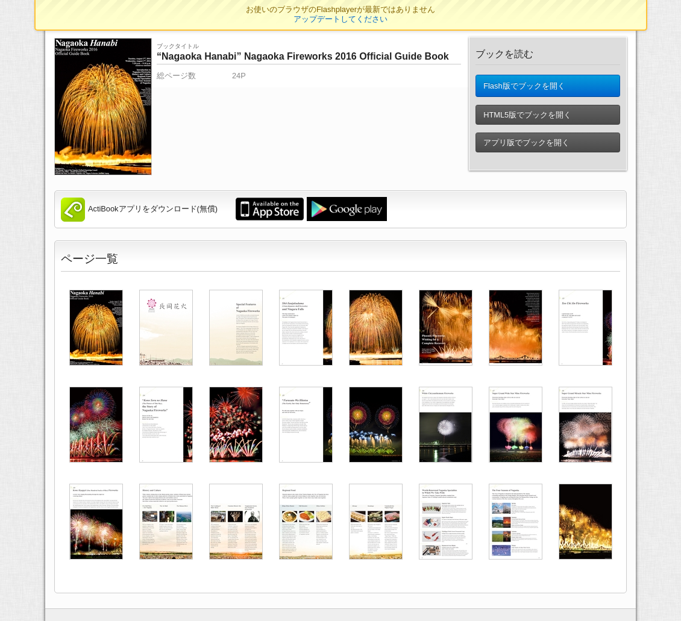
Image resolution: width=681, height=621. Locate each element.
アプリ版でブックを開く (526, 147)
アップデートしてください (340, 18)
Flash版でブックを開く (524, 88)
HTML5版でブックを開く (527, 119)
